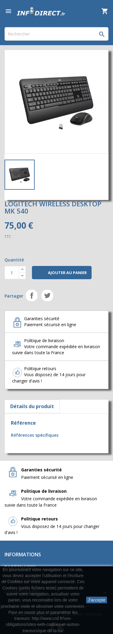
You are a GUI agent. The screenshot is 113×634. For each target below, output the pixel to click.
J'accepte (96, 600)
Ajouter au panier (62, 272)
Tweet (47, 295)
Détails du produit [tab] (32, 406)
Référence (23, 423)
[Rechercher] (56, 34)
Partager (32, 295)
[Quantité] (12, 272)
